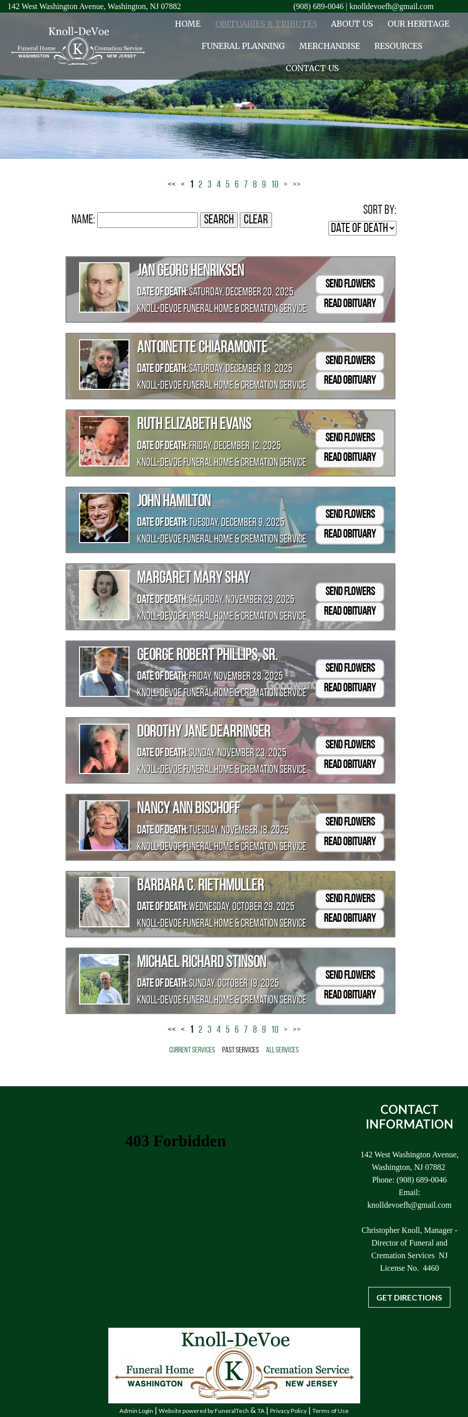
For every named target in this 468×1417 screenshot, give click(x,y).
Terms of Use (330, 1410)
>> (297, 185)
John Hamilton (174, 502)
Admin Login (136, 1410)
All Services (282, 1050)
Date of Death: (162, 293)
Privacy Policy (288, 1410)
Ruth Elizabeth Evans (194, 425)
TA (260, 1410)
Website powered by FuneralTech (204, 1410)
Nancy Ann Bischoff (188, 809)
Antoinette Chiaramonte (202, 348)
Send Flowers (350, 284)
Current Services (192, 1050)
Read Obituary (350, 304)
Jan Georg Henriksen (190, 272)
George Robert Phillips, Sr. (207, 656)
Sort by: (379, 210)
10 (275, 185)
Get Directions (409, 1297)
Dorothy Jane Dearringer (204, 733)
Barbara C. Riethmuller (200, 886)
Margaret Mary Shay (193, 579)
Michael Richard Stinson (201, 963)
